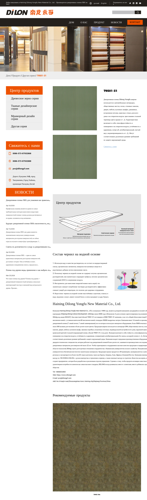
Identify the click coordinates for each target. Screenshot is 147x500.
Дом (71, 22)
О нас (84, 22)
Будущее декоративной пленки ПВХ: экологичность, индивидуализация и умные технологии (28, 223)
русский (96, 3)
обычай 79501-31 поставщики (92, 320)
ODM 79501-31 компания (112, 320)
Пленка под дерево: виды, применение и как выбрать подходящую (28, 270)
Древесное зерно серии (25, 98)
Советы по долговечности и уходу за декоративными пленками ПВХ (28, 247)
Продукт (99, 22)
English (104, 3)
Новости (116, 22)
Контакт (135, 22)
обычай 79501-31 (105, 336)
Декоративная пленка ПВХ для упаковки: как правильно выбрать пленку (28, 200)
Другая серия (28, 75)
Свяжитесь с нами (110, 146)
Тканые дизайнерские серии (24, 107)
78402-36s (96, 498)
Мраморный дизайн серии (23, 117)
